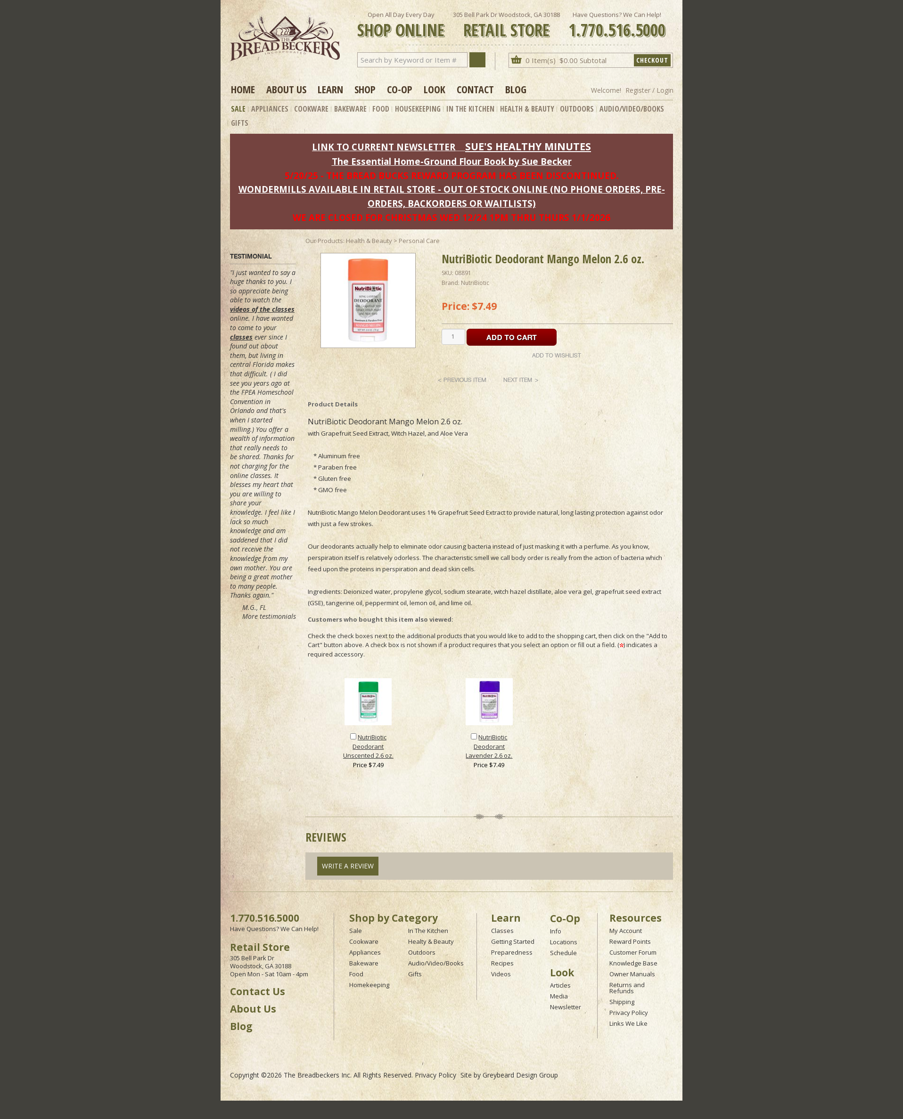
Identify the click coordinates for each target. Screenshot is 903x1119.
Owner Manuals (632, 974)
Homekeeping (369, 985)
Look (434, 89)
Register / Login (649, 90)
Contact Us (257, 991)
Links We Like (628, 1023)
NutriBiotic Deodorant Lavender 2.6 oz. (489, 746)
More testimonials (269, 616)
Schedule (563, 953)
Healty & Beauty (431, 941)
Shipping (621, 1001)
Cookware (311, 109)
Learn (330, 89)
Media (559, 996)
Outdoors (577, 109)
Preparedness (512, 952)
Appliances (269, 109)
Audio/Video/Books (631, 109)
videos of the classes (262, 309)
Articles (560, 985)
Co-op (399, 89)
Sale (238, 109)
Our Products (324, 240)
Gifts (239, 123)
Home (243, 89)
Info (555, 931)
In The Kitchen (470, 109)
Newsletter (565, 1007)
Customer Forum (633, 952)
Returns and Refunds (627, 988)
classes (241, 336)
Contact (475, 89)
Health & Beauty (527, 109)
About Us (286, 89)
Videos (501, 974)
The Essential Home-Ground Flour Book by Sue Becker (452, 161)
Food (380, 109)
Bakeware (350, 109)
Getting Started (512, 941)
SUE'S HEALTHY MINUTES (528, 146)
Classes (502, 930)
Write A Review (348, 865)
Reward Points (630, 941)
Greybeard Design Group (520, 1074)
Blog (515, 89)
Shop (365, 89)
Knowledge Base (633, 963)
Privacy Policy (628, 1012)
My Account (625, 930)
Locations (563, 942)
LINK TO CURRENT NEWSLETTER (383, 147)
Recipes (502, 963)
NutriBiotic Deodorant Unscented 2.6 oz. (368, 746)
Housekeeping (418, 109)
